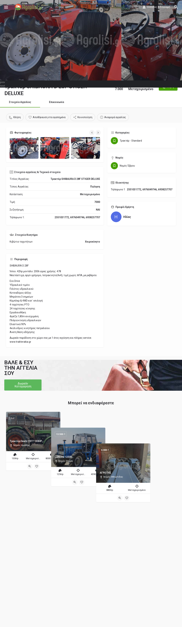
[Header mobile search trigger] (176, 7)
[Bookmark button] (37, 466)
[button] (23, 385)
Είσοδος (152, 7)
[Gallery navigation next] (98, 132)
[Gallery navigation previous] (92, 132)
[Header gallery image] (30, 40)
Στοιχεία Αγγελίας (20, 102)
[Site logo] (29, 7)
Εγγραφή (165, 7)
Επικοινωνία (56, 102)
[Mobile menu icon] (6, 7)
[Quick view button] (30, 466)
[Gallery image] (24, 148)
